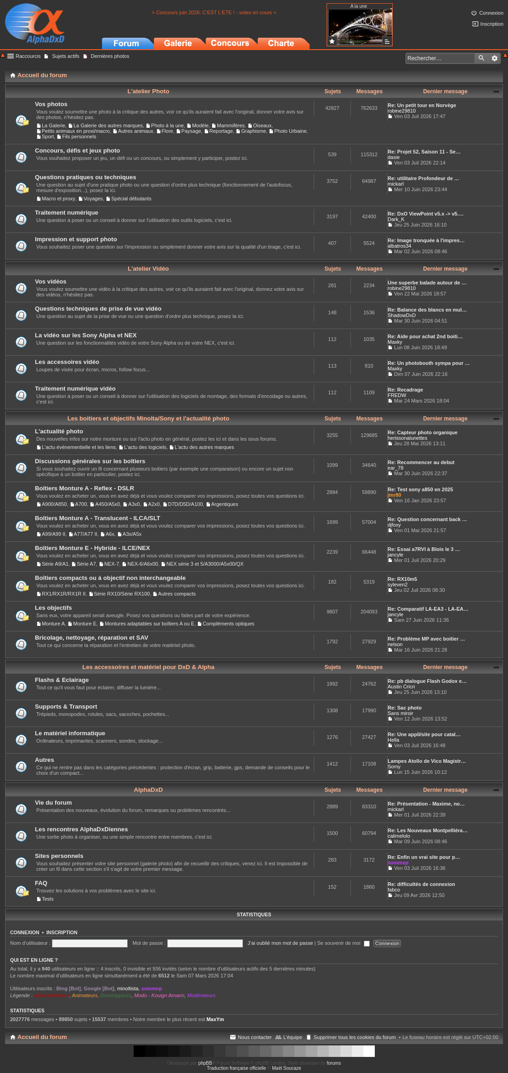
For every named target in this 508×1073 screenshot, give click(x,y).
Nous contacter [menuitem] (255, 1037)
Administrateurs (51, 995)
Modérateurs (201, 995)
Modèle (200, 125)
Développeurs (115, 995)
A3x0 (134, 504)
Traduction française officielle (236, 1068)
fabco (394, 889)
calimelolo (399, 836)
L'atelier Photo (148, 91)
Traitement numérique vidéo (75, 388)
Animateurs (85, 995)
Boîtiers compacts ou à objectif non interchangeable (110, 577)
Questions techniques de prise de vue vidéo (98, 308)
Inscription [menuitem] (491, 24)
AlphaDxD (148, 789)
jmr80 (394, 495)
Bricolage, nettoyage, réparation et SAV (91, 637)
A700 (81, 504)
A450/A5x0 (107, 504)
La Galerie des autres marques (108, 125)
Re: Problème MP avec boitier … (426, 639)
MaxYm (215, 1019)
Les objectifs (53, 607)
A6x (110, 534)
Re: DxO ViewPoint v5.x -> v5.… (426, 213)
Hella (393, 740)
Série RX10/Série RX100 (122, 593)
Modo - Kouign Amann (159, 995)
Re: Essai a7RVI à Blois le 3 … (424, 549)
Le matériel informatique (70, 733)
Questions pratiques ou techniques (85, 177)
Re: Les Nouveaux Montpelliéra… (428, 830)
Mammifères (231, 125)
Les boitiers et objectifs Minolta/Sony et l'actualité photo (149, 418)
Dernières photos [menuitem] (110, 56)
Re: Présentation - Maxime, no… (426, 803)
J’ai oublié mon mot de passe (280, 943)
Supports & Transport (66, 706)
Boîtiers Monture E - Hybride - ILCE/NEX (92, 548)
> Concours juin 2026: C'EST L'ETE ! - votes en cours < (214, 12)
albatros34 (399, 246)
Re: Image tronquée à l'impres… (426, 240)
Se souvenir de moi (343, 943)
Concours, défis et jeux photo (77, 150)
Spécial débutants (131, 198)
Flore (167, 131)
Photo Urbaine (290, 131)
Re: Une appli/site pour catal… (424, 734)
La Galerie (53, 125)
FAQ (41, 883)
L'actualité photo (59, 431)
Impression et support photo (76, 239)
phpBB (205, 1063)
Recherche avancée (494, 58)
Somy (394, 766)
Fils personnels (79, 136)
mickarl (396, 184)
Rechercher (481, 58)
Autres (44, 759)
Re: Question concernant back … (427, 519)
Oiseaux (262, 125)
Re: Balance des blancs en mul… (427, 309)
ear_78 (395, 468)
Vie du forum (53, 802)
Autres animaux (135, 131)
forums (334, 1063)
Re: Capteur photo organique (422, 432)
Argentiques (224, 504)
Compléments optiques (228, 623)
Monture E (84, 623)
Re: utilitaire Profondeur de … (423, 178)
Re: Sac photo (405, 707)
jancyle (395, 554)
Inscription (62, 932)
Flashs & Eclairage (62, 679)
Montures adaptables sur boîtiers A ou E (149, 623)
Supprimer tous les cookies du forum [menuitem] (355, 1037)
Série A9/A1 (55, 564)
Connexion (25, 932)
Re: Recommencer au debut (421, 462)
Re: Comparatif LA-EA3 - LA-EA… (428, 609)
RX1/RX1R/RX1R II (63, 593)
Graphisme (253, 131)
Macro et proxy (58, 198)
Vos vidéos (51, 281)
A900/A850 (54, 504)
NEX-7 (111, 564)
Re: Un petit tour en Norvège (422, 105)
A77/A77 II (85, 534)
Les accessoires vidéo (67, 361)
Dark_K (396, 219)
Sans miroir (400, 713)
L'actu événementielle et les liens (79, 447)
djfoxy (394, 525)
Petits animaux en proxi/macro (76, 131)
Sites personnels (59, 855)
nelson (395, 644)
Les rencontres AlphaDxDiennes (81, 829)
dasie (394, 157)
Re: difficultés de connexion (421, 884)
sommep (398, 862)
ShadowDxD (402, 315)
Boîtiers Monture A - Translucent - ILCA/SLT (97, 518)
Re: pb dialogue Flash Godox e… (427, 681)
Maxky (395, 342)
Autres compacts (177, 593)
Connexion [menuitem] (491, 13)
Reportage (221, 131)
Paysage (191, 131)
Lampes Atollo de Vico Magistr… (427, 761)
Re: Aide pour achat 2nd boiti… (425, 336)
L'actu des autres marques (204, 447)
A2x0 (154, 504)
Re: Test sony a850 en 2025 (420, 489)
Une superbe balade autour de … (427, 282)
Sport (48, 136)
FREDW (397, 395)
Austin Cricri (401, 686)
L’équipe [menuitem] (292, 1037)
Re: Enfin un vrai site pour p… (424, 857)
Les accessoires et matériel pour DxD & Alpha (148, 667)
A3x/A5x (132, 534)
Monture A (53, 623)
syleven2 (397, 584)
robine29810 (402, 111)
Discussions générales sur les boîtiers (90, 461)
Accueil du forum (42, 1036)
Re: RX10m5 (402, 579)
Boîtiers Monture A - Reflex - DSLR (84, 488)
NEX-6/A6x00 (142, 564)
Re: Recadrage (405, 389)
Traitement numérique (66, 212)
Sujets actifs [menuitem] (65, 56)
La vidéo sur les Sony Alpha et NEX (86, 335)
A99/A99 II (53, 534)
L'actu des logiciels (145, 447)
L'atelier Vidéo (148, 268)
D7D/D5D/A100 (185, 504)
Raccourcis (28, 56)
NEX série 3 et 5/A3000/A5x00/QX (204, 564)
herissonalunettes (407, 438)
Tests (48, 899)
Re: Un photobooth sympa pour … (429, 363)
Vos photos (51, 104)
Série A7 (86, 564)
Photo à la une (167, 125)
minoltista (127, 988)
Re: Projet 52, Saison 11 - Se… (424, 151)
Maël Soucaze (286, 1068)
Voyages (93, 198)
